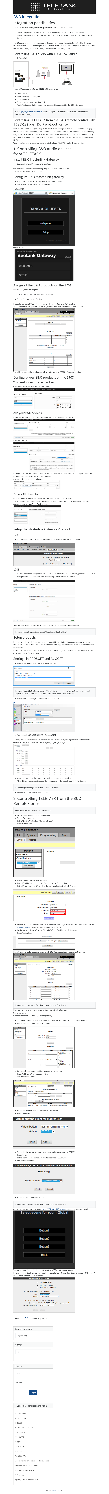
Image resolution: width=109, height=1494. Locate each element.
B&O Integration (27, 16)
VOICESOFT (20, 1456)
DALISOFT (19, 1451)
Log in (33, 1392)
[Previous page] (24, 1318)
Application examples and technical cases (32, 1461)
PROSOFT (20, 1423)
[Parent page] (26, 1318)
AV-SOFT (19, 1446)
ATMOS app (20, 1418)
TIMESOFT (20, 1432)
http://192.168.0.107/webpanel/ (55, 1209)
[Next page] (28, 1318)
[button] (17, 1318)
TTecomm (20, 1475)
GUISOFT (19, 1442)
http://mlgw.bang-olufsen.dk (30, 112)
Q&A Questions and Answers (27, 1480)
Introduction (20, 1413)
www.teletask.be (23, 927)
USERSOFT (20, 1437)
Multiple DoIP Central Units (26, 1465)
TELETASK (56, 1491)
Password (19, 1382)
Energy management (24, 1470)
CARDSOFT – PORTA (24, 1427)
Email (18, 1373)
